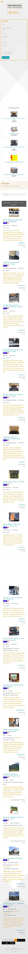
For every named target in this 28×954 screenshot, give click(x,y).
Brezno (9, 735)
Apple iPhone (6, 530)
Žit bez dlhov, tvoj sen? (14, 133)
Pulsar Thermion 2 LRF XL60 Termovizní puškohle (13, 220)
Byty (4, 735)
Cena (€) (4, 45)
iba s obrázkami (7, 53)
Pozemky (5, 780)
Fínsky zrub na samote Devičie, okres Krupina (13, 686)
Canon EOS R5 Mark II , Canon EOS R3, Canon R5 (14, 148)
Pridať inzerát (13, 12)
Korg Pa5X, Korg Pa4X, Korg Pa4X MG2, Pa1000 (13, 350)
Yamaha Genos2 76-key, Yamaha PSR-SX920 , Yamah (12, 306)
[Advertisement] (14, 82)
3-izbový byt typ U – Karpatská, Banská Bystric (13, 904)
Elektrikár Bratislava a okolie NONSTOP (14, 162)
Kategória (16, 202)
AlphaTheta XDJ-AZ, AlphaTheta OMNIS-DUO (11, 438)
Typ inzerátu (5, 36)
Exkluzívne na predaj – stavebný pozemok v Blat (11, 775)
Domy (4, 690)
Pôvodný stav (17, 737)
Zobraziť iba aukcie (8, 51)
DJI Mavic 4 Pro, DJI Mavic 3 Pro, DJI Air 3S (13, 598)
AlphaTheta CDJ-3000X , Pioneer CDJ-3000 (11, 263)
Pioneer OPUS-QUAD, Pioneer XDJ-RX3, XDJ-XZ (14, 119)
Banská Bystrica (12, 909)
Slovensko (14, 225)
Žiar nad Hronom (14, 823)
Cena (22, 202)
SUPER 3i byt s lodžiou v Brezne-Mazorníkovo (11, 730)
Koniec (12, 943)
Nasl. (6, 943)
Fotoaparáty (6, 644)
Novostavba (17, 693)
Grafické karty (7, 487)
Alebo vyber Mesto (6, 28)
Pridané (14, 204)
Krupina (10, 690)
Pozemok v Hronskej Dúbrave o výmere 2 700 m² (13, 818)
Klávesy (5, 311)
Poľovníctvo (6, 225)
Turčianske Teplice (13, 862)
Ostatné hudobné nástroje (9, 268)
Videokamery (6, 603)
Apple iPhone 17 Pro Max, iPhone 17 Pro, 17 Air (11, 525)
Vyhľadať (5, 57)
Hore (14, 951)
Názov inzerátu (7, 202)
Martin (11, 780)
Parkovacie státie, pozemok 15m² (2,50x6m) (14, 174)
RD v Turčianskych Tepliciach (13, 858)
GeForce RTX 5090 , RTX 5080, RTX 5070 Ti (13, 482)
